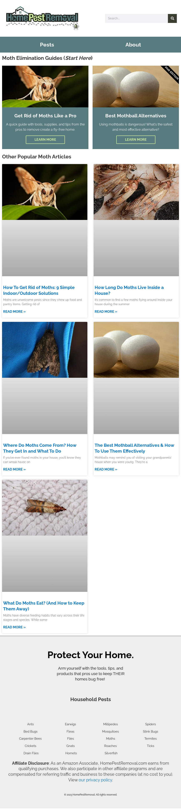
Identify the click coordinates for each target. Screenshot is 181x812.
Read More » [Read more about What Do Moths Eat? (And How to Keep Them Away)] (14, 635)
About (133, 44)
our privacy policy (95, 783)
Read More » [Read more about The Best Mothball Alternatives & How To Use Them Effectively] (106, 478)
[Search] (172, 18)
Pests (47, 44)
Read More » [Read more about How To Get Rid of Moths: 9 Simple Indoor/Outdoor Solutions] (14, 321)
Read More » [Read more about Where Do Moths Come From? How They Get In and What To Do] (14, 478)
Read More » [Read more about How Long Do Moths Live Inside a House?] (106, 321)
